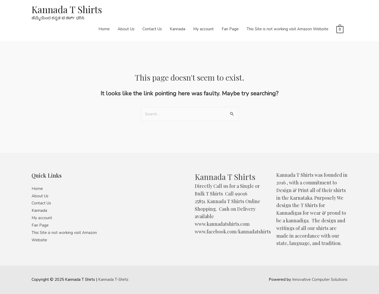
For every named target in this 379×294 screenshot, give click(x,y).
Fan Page (230, 29)
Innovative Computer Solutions (319, 279)
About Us (126, 29)
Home (104, 29)
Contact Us (152, 29)
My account (203, 29)
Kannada (177, 29)
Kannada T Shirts (67, 9)
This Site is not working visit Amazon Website (287, 29)
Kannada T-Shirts (113, 279)
